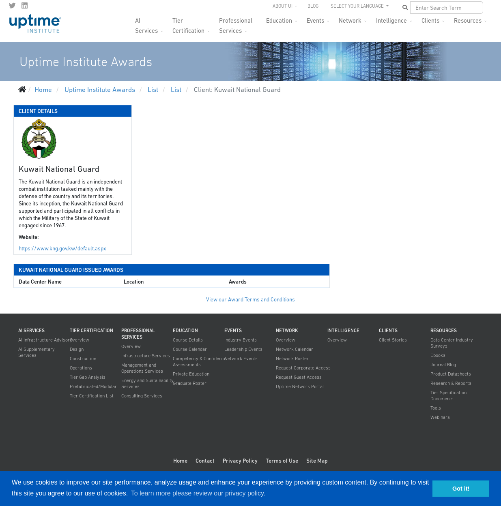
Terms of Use (282, 460)
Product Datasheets (450, 374)
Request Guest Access (299, 377)
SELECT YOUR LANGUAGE (358, 6)
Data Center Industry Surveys (451, 343)
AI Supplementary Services (36, 352)
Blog (312, 6)
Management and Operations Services (142, 368)
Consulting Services (141, 396)
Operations (81, 368)
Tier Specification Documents (448, 395)
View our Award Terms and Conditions (250, 300)
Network (350, 20)
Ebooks (437, 355)
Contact (205, 460)
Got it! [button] (460, 488)
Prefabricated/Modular (93, 386)
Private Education (191, 374)
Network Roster (292, 358)
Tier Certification (188, 23)
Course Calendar (190, 349)
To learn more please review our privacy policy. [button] (198, 493)
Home (180, 460)
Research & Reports (450, 383)
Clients (430, 20)
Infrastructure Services (145, 356)
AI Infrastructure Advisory (45, 340)
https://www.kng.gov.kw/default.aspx (62, 249)
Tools (435, 408)
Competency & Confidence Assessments (199, 361)
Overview (79, 340)
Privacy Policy (240, 460)
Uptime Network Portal (300, 386)
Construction (83, 358)
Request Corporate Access (303, 368)
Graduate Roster (189, 383)
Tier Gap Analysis (87, 377)
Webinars (440, 417)
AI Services (146, 23)
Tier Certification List (92, 396)
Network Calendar (294, 349)
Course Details (188, 340)
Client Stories (393, 340)
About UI (282, 6)
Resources (468, 20)
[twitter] (12, 6)
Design (77, 349)
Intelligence (391, 20)
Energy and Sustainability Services (147, 383)
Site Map (317, 460)
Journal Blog (443, 364)
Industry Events (240, 340)
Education (279, 20)
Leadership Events (243, 349)
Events (315, 20)
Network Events (241, 358)
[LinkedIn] (25, 6)
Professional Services (235, 23)
